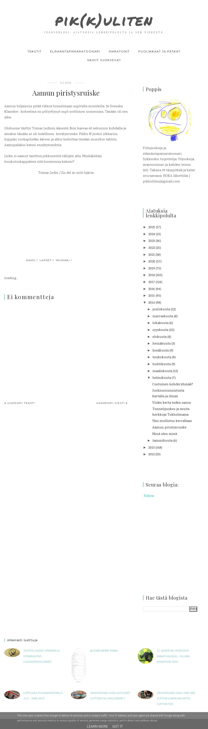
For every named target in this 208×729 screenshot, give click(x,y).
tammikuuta (162, 440)
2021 (151, 254)
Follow (149, 496)
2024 (151, 234)
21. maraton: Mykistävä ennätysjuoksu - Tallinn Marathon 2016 (173, 656)
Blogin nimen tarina (104, 651)
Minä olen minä (164, 434)
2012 (151, 454)
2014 (151, 302)
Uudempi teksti (21, 403)
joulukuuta (161, 309)
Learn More (97, 726)
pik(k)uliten (104, 18)
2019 (151, 268)
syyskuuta (160, 330)
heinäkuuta (161, 343)
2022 (151, 248)
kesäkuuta (160, 350)
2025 (151, 227)
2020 (151, 261)
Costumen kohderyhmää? (172, 384)
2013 (151, 447)
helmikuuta (161, 378)
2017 (151, 282)
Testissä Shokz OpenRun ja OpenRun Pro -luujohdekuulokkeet (41, 656)
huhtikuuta (161, 364)
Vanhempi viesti (110, 403)
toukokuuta (161, 357)
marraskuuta (162, 316)
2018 (151, 275)
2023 (151, 241)
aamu (31, 260)
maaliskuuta (162, 371)
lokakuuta (160, 323)
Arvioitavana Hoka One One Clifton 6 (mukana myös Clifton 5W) (176, 699)
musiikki (63, 260)
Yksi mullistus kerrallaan (172, 421)
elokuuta (159, 337)
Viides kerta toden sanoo (171, 402)
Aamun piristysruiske (169, 427)
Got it (117, 726)
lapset (46, 260)
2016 (151, 289)
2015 (151, 295)
